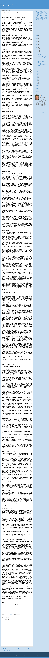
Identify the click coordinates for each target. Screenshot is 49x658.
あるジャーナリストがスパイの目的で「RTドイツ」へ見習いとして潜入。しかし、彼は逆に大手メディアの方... (42, 58)
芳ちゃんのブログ (8, 5)
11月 (38, 50)
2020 (37, 41)
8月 (37, 73)
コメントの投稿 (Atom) (8, 650)
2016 (37, 47)
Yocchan (42, 95)
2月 (37, 82)
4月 (37, 79)
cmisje (29, 655)
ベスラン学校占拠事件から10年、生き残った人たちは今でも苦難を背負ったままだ (41, 68)
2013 (37, 88)
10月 (38, 51)
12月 (38, 48)
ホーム (17, 648)
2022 (37, 38)
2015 (37, 85)
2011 (37, 91)
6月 (37, 76)
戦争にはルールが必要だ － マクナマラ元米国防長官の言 (41, 53)
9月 (37, 71)
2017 (37, 45)
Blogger (37, 655)
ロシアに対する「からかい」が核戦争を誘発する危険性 (41, 64)
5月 (37, 77)
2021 (37, 39)
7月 (37, 74)
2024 (37, 35)
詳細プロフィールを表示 (39, 112)
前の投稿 (30, 648)
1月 (37, 83)
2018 (37, 44)
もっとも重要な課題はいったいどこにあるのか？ (41, 62)
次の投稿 (4, 648)
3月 (37, 80)
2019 (37, 42)
